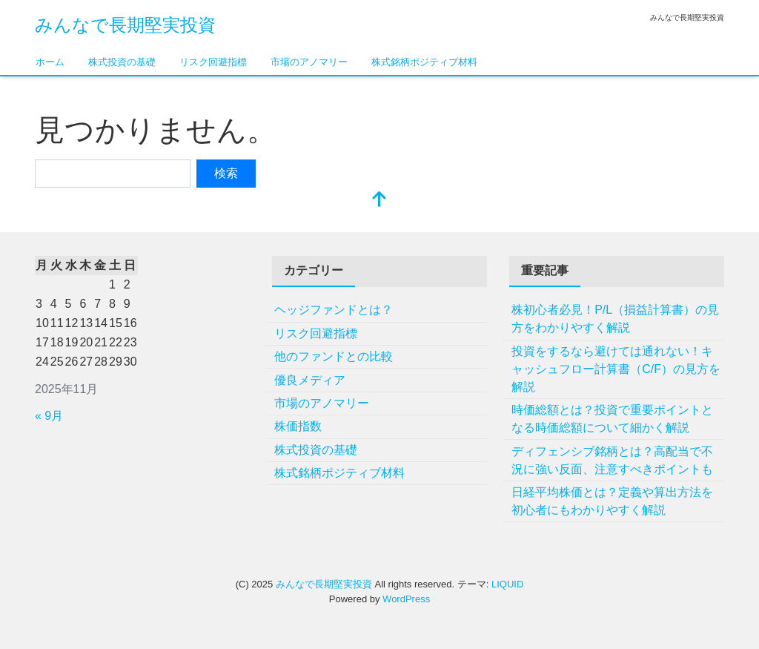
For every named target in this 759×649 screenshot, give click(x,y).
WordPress (406, 598)
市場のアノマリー (309, 61)
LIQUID (507, 584)
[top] (379, 201)
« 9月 (49, 415)
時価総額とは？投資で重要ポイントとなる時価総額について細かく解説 (612, 418)
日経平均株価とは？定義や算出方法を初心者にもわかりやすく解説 (612, 501)
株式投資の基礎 (122, 61)
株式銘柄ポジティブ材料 (424, 61)
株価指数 (298, 426)
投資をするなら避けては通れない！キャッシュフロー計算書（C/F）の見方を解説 (615, 369)
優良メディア (309, 380)
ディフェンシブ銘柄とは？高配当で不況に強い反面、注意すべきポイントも (612, 460)
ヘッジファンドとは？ (333, 309)
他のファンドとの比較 (333, 356)
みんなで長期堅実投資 (125, 25)
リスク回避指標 (213, 61)
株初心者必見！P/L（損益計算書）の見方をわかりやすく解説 (615, 318)
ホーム (50, 61)
